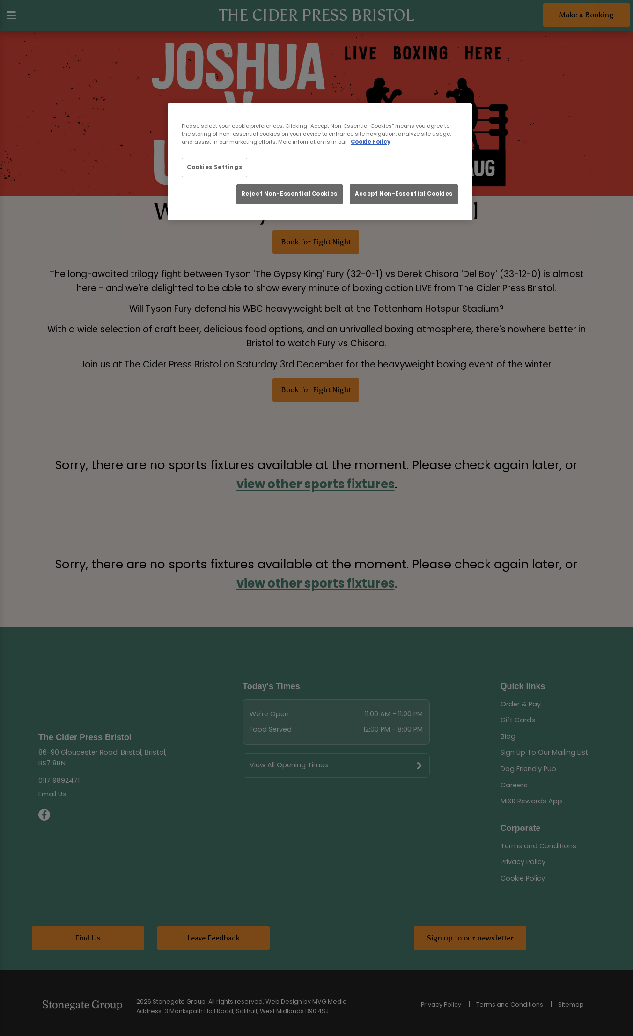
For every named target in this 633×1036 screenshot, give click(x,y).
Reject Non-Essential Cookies (290, 194)
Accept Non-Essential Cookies (404, 194)
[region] (320, 161)
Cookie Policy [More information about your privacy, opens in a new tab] (370, 142)
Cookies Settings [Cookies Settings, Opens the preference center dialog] (214, 167)
